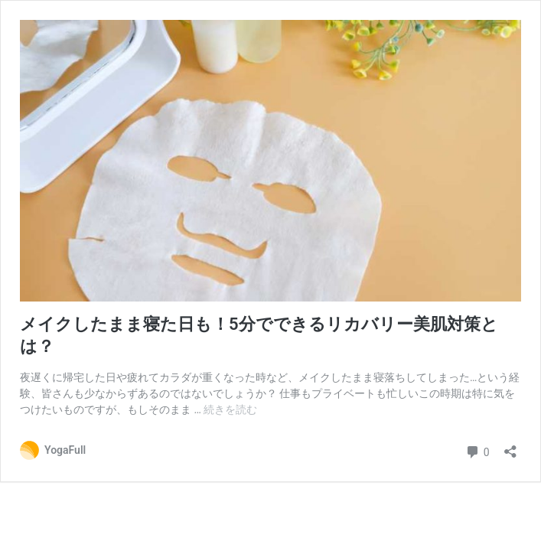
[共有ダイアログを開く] (510, 446)
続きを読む (230, 409)
